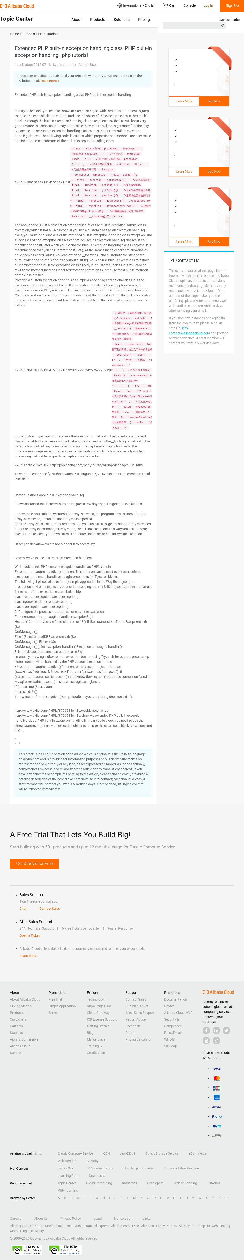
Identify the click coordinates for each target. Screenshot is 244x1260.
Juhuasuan (83, 1226)
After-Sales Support (140, 1013)
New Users (97, 1176)
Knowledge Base (99, 1006)
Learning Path (68, 1176)
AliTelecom (186, 1226)
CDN (106, 1153)
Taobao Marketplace (48, 1226)
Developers (155, 1183)
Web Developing (185, 1183)
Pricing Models (21, 1006)
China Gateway (98, 1013)
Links (146, 1218)
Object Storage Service (161, 1153)
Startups (16, 1033)
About (76, 19)
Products (97, 19)
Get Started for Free (34, 863)
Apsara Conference (24, 1039)
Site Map (170, 1046)
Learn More (184, 101)
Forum (130, 1033)
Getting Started (98, 1026)
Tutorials (213, 1183)
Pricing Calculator (139, 1039)
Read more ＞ (51, 81)
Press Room (173, 1033)
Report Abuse (136, 1019)
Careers (15, 1218)
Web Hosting (67, 1161)
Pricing (144, 19)
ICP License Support (102, 1019)
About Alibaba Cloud (25, 999)
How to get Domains (138, 1168)
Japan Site (65, 1168)
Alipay (39, 1231)
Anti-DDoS (127, 1153)
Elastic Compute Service (75, 1153)
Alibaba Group (20, 1226)
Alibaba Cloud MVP (178, 1013)
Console (190, 5)
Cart (169, 5)
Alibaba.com (120, 1226)
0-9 (226, 1198)
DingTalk (26, 1231)
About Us (41, 1218)
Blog (90, 1033)
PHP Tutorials (68, 1190)
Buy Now (214, 101)
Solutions (122, 19)
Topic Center (67, 1183)
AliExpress (101, 1226)
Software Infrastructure (181, 1168)
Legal (97, 1218)
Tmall (69, 1226)
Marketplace (96, 1039)
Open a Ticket (30, 935)
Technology (95, 999)
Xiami (14, 1231)
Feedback (133, 1026)
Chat (23, 908)
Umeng (225, 1226)
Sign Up (232, 5)
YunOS (172, 1226)
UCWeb (212, 1226)
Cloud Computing (99, 1183)
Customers (18, 1019)
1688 (135, 1226)
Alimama (147, 1226)
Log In (208, 5)
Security (93, 1161)
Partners (16, 1026)
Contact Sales (230, 20)
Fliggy (160, 1226)
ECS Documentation (98, 1168)
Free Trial (55, 999)
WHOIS (169, 1039)
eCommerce (197, 1153)
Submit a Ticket (137, 1006)
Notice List (122, 1218)
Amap (200, 1226)
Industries (129, 1183)
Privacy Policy (70, 1218)
